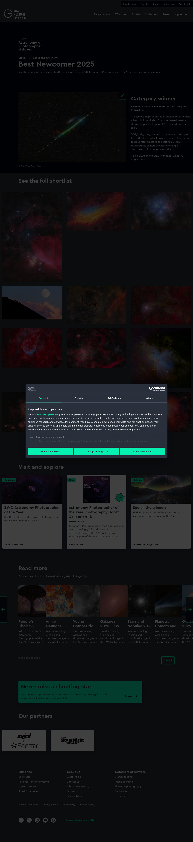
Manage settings (96, 451)
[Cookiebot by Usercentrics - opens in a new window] (151, 389)
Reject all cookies (50, 451)
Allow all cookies (142, 451)
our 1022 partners (47, 414)
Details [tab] (79, 398)
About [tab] (149, 398)
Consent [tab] (43, 398)
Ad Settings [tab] (114, 398)
